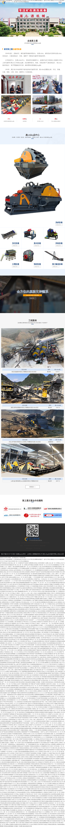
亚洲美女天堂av (41, 671)
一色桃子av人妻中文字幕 (35, 723)
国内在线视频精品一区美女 (54, 716)
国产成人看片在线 (58, 653)
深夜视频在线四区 (15, 817)
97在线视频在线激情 (56, 566)
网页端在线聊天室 (60, 582)
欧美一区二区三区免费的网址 (26, 579)
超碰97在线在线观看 (21, 687)
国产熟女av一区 (29, 641)
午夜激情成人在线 (8, 652)
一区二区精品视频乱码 (30, 744)
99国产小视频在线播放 (22, 730)
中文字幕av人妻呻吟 (24, 623)
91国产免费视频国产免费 (13, 692)
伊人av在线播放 (45, 735)
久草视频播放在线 (6, 808)
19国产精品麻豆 (60, 614)
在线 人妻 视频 (6, 685)
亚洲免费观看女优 (4, 764)
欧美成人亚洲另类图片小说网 (41, 563)
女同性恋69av (17, 678)
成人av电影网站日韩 (37, 760)
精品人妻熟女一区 (51, 755)
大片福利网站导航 (50, 778)
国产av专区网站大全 (59, 620)
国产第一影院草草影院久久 (57, 568)
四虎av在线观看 (25, 572)
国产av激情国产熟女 (24, 664)
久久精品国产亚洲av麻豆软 (53, 780)
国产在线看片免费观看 (27, 563)
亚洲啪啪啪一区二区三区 (43, 783)
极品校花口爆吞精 (28, 774)
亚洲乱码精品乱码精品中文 (30, 762)
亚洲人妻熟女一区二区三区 (48, 723)
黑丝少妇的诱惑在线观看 (14, 627)
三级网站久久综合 (17, 815)
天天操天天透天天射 (19, 580)
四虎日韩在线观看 (22, 781)
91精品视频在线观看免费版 (55, 588)
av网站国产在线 (34, 572)
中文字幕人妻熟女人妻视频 (23, 799)
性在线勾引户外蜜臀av (57, 664)
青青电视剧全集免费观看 (49, 600)
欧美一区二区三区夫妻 (38, 662)
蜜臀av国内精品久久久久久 (40, 765)
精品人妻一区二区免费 (16, 563)
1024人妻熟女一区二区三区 (36, 582)
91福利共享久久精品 (50, 684)
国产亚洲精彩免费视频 (7, 774)
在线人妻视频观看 (19, 591)
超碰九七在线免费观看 (12, 579)
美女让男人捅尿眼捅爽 (8, 678)
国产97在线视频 (13, 820)
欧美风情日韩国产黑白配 (13, 662)
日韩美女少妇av (42, 751)
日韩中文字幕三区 (22, 719)
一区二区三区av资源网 (49, 582)
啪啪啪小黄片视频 (28, 684)
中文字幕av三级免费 (28, 787)
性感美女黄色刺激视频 (29, 611)
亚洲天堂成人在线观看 (44, 568)
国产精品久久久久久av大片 (37, 627)
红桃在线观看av (12, 698)
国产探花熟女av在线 (10, 778)
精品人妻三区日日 (8, 572)
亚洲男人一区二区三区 (31, 660)
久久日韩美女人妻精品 (16, 716)
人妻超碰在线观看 (57, 691)
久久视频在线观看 (9, 819)
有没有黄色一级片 (18, 673)
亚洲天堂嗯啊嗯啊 (4, 611)
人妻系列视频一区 (25, 740)
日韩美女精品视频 (14, 728)
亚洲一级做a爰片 (33, 616)
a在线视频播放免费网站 (24, 820)
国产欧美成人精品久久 (26, 666)
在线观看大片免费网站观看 (51, 726)
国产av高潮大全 (58, 728)
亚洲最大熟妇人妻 (25, 726)
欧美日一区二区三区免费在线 (17, 703)
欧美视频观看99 (18, 676)
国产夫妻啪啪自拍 (9, 609)
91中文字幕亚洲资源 (54, 735)
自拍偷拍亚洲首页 (21, 755)
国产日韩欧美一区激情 (9, 607)
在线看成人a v (20, 767)
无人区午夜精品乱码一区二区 (29, 570)
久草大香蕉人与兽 (53, 804)
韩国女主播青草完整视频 (6, 641)
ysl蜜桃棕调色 (14, 705)
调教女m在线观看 (6, 705)
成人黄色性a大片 (43, 714)
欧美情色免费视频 (54, 675)
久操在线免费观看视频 (24, 604)
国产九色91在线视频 (44, 589)
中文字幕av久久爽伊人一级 (16, 593)
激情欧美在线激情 (25, 627)
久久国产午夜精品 (48, 756)
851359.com (37, 548)
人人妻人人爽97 (54, 573)
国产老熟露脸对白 (52, 641)
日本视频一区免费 (8, 595)
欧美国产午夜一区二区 (22, 698)
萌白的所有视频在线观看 (8, 762)
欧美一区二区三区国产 (51, 680)
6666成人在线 (42, 586)
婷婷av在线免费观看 (19, 609)
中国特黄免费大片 (12, 719)
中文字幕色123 (37, 819)
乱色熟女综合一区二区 (52, 652)
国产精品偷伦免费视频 (18, 595)
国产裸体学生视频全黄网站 (46, 801)
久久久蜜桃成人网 (31, 668)
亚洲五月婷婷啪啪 (12, 796)
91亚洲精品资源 (27, 701)
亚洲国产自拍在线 (57, 701)
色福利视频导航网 (44, 648)
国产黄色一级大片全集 (12, 739)
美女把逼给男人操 (50, 616)
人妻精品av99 (14, 708)
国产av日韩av (42, 680)
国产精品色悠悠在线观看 (21, 714)
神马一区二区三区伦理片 (12, 769)
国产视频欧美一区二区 (49, 740)
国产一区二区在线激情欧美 (27, 808)
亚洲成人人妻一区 (41, 778)
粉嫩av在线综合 (27, 646)
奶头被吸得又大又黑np (40, 609)
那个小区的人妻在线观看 (41, 794)
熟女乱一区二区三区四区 (18, 696)
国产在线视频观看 (4, 604)
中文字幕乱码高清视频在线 (53, 707)
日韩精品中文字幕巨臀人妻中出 (44, 621)
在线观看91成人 (54, 628)
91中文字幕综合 (19, 707)
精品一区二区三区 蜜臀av (23, 589)
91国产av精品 (44, 577)
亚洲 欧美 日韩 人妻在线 (49, 815)
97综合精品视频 (17, 637)
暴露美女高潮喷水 (60, 609)
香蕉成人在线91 (20, 756)
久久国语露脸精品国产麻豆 (8, 618)
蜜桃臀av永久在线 (49, 662)
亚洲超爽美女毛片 (45, 746)
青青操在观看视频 (8, 826)
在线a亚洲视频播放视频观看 (22, 582)
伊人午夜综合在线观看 (59, 762)
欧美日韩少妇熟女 (39, 636)
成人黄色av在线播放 (20, 660)
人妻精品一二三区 (22, 721)
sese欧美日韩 (58, 708)
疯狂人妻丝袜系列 (15, 808)
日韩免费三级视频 (7, 668)
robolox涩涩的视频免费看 (6, 659)
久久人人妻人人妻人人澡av (30, 593)
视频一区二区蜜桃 (57, 591)
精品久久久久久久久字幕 (45, 664)
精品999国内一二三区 (11, 575)
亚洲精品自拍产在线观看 (43, 575)
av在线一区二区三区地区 (57, 696)
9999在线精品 (31, 698)
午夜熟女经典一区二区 (5, 696)
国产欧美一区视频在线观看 (6, 612)
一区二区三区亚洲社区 (33, 700)
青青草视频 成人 (38, 634)
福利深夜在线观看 (37, 573)
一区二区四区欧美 (18, 701)
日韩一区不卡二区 (55, 812)
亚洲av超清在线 (48, 591)
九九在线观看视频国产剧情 (22, 653)
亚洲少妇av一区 (35, 769)
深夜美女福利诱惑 (39, 614)
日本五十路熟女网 (24, 680)
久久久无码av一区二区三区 (56, 687)
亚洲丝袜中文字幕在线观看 (24, 708)
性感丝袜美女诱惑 (15, 632)
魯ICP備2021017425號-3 (8, 554)
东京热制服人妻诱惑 (55, 820)
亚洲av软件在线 (49, 787)
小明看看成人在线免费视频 (14, 600)
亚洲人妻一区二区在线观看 (45, 669)
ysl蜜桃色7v (53, 659)
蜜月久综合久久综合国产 (57, 596)
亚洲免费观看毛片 (46, 758)
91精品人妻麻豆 (29, 756)
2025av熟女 (50, 796)
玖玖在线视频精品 (54, 564)
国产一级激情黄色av (9, 694)
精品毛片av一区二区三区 (49, 605)
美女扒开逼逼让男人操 (48, 634)
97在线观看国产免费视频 (8, 714)
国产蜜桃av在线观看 (33, 564)
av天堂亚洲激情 (46, 733)
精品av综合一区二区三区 (30, 602)
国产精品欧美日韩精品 (12, 655)
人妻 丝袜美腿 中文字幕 (19, 621)
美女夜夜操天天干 (48, 620)
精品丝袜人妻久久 (6, 614)
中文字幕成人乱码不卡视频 (30, 596)
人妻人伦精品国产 (58, 671)
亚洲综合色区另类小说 (25, 675)
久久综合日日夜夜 (32, 691)
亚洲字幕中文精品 (58, 623)
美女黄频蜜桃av (43, 755)
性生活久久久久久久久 (51, 668)
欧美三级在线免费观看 (37, 705)
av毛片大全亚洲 (45, 687)
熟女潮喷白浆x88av (26, 584)
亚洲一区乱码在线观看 (26, 758)
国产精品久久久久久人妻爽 (16, 646)
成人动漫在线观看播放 (23, 639)
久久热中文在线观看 (13, 605)
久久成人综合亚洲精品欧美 (44, 566)
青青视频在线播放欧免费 (48, 676)
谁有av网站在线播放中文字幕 (56, 639)
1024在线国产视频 (44, 700)
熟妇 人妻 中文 (3, 616)
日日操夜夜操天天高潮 (23, 586)
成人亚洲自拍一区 (60, 586)
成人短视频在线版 (50, 609)
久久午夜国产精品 (50, 753)
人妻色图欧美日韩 (35, 618)
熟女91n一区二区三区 (48, 579)
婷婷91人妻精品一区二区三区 (23, 618)
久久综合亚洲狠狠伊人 (26, 600)
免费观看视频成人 (15, 685)
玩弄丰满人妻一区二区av (44, 596)
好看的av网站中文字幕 (28, 612)
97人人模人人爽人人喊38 (11, 669)
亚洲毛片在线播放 (24, 735)
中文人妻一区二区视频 (45, 604)
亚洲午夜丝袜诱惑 (20, 682)
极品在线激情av (49, 630)
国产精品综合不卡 (60, 644)
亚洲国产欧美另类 (15, 717)
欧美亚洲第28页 (58, 787)
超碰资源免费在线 (31, 671)
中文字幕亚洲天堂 (34, 820)
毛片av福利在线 (35, 646)
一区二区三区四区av (18, 652)
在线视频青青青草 (49, 611)
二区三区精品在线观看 (18, 634)
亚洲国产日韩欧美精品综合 (48, 666)
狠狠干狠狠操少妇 (53, 783)
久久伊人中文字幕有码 (36, 733)
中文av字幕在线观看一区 (30, 644)
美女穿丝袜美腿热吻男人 (33, 785)
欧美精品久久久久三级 (53, 577)
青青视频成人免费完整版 (42, 588)
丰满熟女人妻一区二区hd (38, 708)
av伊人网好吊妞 (50, 612)
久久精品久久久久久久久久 (8, 749)
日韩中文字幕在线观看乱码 (17, 790)
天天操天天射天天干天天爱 (47, 748)
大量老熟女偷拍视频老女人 (10, 586)
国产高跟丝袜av (11, 710)
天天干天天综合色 (58, 785)
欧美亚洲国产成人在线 (36, 657)
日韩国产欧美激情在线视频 (36, 710)
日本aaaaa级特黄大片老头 (23, 792)
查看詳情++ (32, 298)
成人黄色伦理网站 (36, 632)
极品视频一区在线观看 (11, 721)
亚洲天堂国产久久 (4, 584)
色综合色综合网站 (18, 612)
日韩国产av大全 (54, 570)
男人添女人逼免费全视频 (10, 767)
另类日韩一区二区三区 (44, 564)
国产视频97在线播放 (32, 575)
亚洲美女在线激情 (26, 689)
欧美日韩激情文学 (23, 824)
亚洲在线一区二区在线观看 (6, 621)
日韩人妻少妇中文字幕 (14, 584)
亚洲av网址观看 (57, 796)
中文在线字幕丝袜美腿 (41, 698)
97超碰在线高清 (35, 701)
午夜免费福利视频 (44, 689)
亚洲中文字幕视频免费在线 (27, 712)
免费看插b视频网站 (39, 694)
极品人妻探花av (46, 659)
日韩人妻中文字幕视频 (5, 758)
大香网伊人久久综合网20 (19, 641)
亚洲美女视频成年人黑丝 (50, 712)
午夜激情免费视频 (42, 673)
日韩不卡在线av (29, 803)
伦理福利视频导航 (21, 630)
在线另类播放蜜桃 (29, 595)
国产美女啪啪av (35, 584)
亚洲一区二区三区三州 (25, 632)
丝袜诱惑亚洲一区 (37, 666)
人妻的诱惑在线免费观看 (26, 662)
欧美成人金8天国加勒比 (15, 570)
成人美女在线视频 (40, 611)
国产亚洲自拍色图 (34, 589)
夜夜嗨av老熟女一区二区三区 (51, 705)
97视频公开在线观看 (54, 584)
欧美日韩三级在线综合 (20, 780)
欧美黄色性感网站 (11, 803)
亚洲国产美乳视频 (23, 655)
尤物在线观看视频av (44, 822)
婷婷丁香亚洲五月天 (10, 644)
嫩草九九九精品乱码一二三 (6, 580)
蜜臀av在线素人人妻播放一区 (47, 598)
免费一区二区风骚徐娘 (38, 817)
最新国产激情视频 (57, 799)
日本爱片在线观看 (13, 604)
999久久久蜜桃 (41, 616)
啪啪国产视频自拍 (36, 650)
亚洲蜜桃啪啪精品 (34, 732)
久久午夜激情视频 (33, 586)
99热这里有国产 (53, 618)
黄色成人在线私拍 (44, 584)
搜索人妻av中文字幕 (47, 678)
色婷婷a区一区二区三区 (40, 652)
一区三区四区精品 (58, 764)
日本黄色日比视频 (42, 707)
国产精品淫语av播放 (49, 580)
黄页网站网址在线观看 (33, 598)
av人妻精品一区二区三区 (43, 804)
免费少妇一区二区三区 (34, 639)
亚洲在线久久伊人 (33, 751)
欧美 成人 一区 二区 (48, 623)
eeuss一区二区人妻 (21, 577)
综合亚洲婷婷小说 (37, 758)
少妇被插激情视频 (41, 593)
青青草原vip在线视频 (59, 579)
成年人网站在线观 (56, 625)
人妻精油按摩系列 (20, 744)
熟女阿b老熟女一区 (29, 580)
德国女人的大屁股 (34, 669)
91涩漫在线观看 (58, 739)
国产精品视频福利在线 (16, 797)
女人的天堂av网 (30, 687)
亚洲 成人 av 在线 (12, 751)
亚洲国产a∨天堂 (20, 644)
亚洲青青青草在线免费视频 (26, 692)
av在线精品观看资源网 (34, 735)
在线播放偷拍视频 (11, 648)
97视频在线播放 (44, 646)
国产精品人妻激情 (24, 822)
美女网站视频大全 (50, 602)
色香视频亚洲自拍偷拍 (18, 765)
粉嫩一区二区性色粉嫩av (57, 733)
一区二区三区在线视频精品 (31, 696)
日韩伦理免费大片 (50, 586)
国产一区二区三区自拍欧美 (30, 566)
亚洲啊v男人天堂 (8, 636)
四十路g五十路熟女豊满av (54, 767)
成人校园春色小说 (59, 602)
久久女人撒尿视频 (17, 650)
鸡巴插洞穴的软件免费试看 (22, 710)
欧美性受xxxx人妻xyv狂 (24, 657)
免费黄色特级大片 (6, 602)
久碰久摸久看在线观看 (48, 790)
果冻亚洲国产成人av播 (9, 582)
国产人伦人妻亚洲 (52, 806)
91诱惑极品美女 (38, 808)
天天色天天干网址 (28, 765)
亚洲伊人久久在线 (21, 575)
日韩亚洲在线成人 (4, 570)
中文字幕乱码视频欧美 (44, 628)
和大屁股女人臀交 (58, 749)
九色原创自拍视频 (27, 650)
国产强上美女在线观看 (49, 614)
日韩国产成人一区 (38, 579)
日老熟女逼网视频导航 (9, 707)
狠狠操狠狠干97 (26, 732)
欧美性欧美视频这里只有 (10, 564)
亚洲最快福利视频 (29, 636)
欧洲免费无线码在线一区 (26, 573)
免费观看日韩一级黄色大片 (46, 769)
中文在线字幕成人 (49, 595)
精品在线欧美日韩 (48, 728)
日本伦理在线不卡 (12, 639)
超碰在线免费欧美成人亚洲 (29, 588)
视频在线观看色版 (30, 630)
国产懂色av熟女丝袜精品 (51, 692)
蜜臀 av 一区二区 (6, 684)
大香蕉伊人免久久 (47, 808)
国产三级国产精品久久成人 (23, 648)
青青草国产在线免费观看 (35, 653)
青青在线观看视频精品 (5, 588)
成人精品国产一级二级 (30, 810)
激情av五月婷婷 (46, 573)
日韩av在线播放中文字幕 (54, 765)
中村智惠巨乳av (39, 797)
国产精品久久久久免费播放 (25, 705)
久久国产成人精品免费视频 (31, 625)
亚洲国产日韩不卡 (11, 799)
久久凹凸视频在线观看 (23, 568)
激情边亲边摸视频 (29, 634)
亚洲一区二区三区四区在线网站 (17, 813)
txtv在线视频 (6, 728)
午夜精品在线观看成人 (34, 746)
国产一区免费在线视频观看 (27, 614)
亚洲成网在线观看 (18, 566)
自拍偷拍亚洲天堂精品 (14, 666)
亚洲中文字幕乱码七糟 (57, 717)
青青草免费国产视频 (39, 595)
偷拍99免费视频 (52, 660)
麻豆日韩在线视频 (12, 616)
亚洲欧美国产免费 (46, 650)
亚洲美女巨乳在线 (26, 678)
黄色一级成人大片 (52, 646)
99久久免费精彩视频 (58, 756)
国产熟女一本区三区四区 (40, 607)
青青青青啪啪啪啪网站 (50, 817)
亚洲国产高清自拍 (21, 804)
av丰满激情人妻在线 (28, 607)
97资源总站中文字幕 (22, 643)
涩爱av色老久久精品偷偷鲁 (46, 785)
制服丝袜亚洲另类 (4, 657)
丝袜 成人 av (46, 675)
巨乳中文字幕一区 (53, 648)
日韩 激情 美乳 (55, 781)
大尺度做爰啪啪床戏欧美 (44, 696)
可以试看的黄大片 (33, 568)
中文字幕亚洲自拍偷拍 (40, 612)
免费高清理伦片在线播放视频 (16, 611)
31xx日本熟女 (3, 600)
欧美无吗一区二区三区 (42, 724)
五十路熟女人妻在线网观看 (44, 717)
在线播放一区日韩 (40, 637)
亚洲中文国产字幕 (34, 648)
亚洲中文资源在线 (54, 575)
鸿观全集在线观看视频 (23, 669)
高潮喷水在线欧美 (14, 824)
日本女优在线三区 (59, 598)
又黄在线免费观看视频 (23, 751)
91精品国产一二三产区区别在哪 (36, 620)
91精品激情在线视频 (30, 682)
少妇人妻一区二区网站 (54, 563)
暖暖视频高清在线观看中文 (43, 570)
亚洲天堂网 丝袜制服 (22, 772)
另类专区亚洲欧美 (15, 680)
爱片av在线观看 (13, 785)
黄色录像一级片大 (58, 662)
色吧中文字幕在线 (29, 609)
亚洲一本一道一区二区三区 (12, 573)
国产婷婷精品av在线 (5, 563)
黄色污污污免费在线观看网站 (41, 803)
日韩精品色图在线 (38, 580)
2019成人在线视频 (41, 668)
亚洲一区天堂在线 (54, 746)
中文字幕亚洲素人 (23, 628)
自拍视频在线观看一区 (22, 616)
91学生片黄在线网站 (29, 652)
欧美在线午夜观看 (54, 572)
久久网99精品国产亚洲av (44, 655)
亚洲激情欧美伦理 (23, 620)
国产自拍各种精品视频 (43, 572)
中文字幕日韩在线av (18, 774)
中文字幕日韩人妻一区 (29, 794)
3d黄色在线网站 (12, 577)
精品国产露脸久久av (59, 694)
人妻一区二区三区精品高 (10, 630)
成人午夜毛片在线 (39, 591)
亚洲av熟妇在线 (17, 572)
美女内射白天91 (10, 591)
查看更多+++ (32, 486)
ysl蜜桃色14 (59, 744)
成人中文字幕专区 (23, 605)
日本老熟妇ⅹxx (19, 607)
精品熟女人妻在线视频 (7, 700)
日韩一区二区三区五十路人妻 (15, 787)
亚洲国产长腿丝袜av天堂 (17, 602)
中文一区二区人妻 (8, 650)
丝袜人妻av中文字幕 (5, 632)
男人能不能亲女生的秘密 (10, 771)
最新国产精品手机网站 (53, 673)
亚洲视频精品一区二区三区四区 (12, 737)
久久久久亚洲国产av (50, 708)
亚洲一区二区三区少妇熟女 (57, 655)
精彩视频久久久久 (56, 678)
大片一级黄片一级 (9, 566)
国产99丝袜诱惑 (24, 717)
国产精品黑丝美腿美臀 (14, 723)
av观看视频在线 (18, 689)
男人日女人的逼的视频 (43, 772)
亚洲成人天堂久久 (51, 593)
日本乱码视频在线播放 (7, 634)
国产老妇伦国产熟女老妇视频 (19, 668)
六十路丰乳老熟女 (39, 630)
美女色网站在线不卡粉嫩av (47, 742)
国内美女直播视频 (41, 602)
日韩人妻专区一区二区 (10, 643)
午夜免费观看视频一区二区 (11, 691)
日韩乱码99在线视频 (12, 568)
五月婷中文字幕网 (32, 717)
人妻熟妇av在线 (26, 733)
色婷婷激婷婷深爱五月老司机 (35, 605)
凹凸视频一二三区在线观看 (33, 577)
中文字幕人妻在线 (15, 614)
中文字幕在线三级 (12, 598)
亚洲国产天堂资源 (47, 797)
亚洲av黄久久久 (13, 764)
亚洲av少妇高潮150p (17, 588)
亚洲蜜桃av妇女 (53, 772)
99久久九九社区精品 (31, 621)
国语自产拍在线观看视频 (48, 643)
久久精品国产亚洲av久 (27, 819)
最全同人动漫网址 (55, 758)
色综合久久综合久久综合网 (11, 620)
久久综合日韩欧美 (49, 671)
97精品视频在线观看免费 (38, 728)
